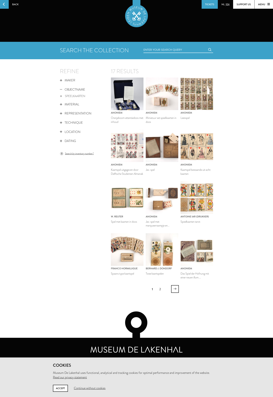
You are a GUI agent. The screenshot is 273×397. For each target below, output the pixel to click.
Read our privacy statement (70, 377)
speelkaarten (72, 96)
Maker (67, 80)
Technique (71, 122)
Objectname (72, 89)
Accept (60, 388)
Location (70, 132)
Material (69, 104)
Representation (75, 113)
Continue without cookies (90, 388)
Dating (68, 141)
